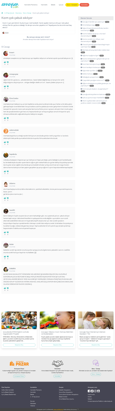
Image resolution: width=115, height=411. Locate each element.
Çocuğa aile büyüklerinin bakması (95, 94)
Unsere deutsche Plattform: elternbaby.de (100, 401)
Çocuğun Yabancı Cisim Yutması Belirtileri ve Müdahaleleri (57, 333)
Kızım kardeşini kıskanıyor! (93, 67)
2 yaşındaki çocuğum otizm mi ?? (95, 80)
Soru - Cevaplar (72, 5)
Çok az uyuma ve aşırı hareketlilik (95, 98)
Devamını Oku (19, 345)
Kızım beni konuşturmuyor (93, 64)
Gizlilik (90, 397)
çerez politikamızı (58, 409)
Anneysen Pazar (19, 376)
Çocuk (61, 5)
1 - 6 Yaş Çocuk (35, 397)
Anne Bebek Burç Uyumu (66, 399)
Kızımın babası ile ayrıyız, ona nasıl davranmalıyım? (93, 35)
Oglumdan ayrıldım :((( (92, 71)
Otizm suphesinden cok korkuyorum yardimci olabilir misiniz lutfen (94, 102)
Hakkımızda (91, 394)
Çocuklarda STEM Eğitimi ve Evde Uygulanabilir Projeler (16, 333)
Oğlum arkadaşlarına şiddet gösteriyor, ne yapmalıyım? (96, 84)
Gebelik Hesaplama (64, 390)
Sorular (32, 401)
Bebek (53, 5)
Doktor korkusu (89, 74)
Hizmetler (84, 5)
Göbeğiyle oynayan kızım (92, 77)
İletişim (90, 399)
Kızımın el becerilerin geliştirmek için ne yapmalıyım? (95, 60)
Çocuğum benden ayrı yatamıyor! (95, 22)
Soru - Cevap (96, 374)
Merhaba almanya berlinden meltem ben (95, 51)
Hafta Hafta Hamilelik (7, 390)
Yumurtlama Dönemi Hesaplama (68, 394)
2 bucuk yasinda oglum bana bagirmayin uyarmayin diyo (95, 46)
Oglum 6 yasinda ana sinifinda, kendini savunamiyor (94, 29)
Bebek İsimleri (63, 397)
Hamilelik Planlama (30, 5)
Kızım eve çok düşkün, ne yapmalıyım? (94, 90)
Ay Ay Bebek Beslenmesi (8, 394)
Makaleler (33, 403)
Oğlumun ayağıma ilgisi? (92, 55)
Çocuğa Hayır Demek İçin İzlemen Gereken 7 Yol (92, 333)
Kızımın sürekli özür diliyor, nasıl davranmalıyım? (92, 40)
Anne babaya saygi (90, 25)
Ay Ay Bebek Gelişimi (7, 392)
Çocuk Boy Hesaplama (65, 392)
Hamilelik (44, 5)
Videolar (32, 406)
